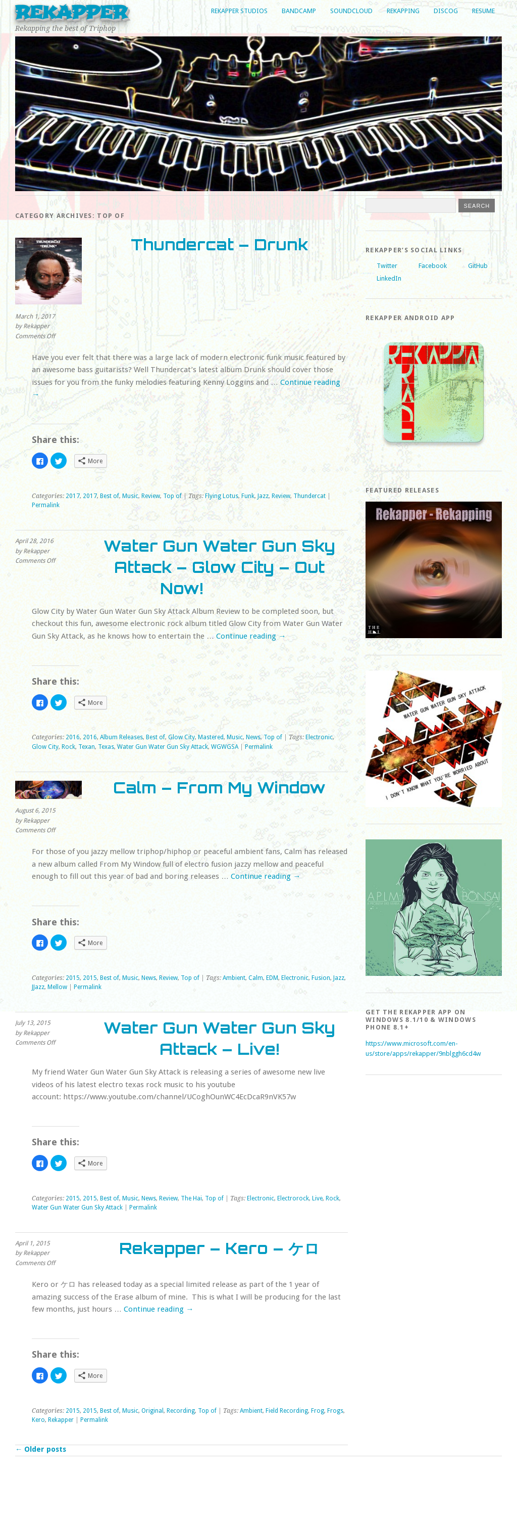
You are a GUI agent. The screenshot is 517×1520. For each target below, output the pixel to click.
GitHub (478, 266)
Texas (106, 746)
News (253, 737)
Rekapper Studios (239, 11)
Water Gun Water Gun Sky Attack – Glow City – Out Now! (219, 567)
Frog (317, 1410)
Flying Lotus (221, 496)
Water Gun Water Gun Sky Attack (162, 746)
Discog (446, 11)
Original (152, 1410)
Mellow (57, 987)
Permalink (46, 505)
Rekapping (403, 11)
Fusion (321, 977)
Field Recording (287, 1410)
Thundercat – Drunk (219, 244)
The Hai (191, 1198)
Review (150, 496)
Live (317, 1198)
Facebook (433, 266)
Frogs (335, 1410)
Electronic (319, 737)
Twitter (387, 266)
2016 (73, 737)
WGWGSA (224, 746)
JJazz (38, 987)
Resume (483, 11)
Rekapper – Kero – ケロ (219, 1248)
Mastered (211, 737)
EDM (272, 977)
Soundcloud (351, 11)
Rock (68, 746)
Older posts (40, 1449)
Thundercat (309, 496)
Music (130, 496)
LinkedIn (389, 278)
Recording (181, 1410)
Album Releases (121, 737)
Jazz (263, 496)
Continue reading (251, 636)
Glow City (181, 737)
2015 (73, 977)
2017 (73, 496)
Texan (86, 746)
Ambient (234, 977)
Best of (109, 496)
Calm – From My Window (219, 787)
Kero (38, 1419)
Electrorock (293, 1198)
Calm (255, 977)
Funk (247, 496)
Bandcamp (299, 11)
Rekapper (71, 13)
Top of (172, 496)
